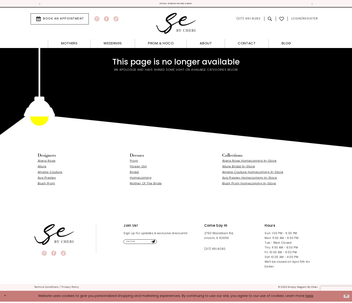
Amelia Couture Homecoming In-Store (252, 173)
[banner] (54, 235)
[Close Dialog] (7, 297)
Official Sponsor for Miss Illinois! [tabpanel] (176, 4)
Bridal (134, 173)
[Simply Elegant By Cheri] (176, 24)
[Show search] (270, 20)
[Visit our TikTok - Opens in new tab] (115, 20)
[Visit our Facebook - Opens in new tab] (106, 20)
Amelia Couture (50, 173)
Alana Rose (47, 162)
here (309, 297)
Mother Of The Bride (146, 184)
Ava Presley (47, 179)
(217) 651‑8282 (215, 250)
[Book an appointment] (60, 20)
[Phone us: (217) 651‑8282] (248, 20)
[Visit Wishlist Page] (282, 20)
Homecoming (140, 179)
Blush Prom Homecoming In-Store (249, 184)
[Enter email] (153, 244)
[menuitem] (60, 20)
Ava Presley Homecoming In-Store (249, 179)
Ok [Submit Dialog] (344, 297)
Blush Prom (46, 184)
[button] (304, 20)
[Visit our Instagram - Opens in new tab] (96, 20)
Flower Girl (138, 167)
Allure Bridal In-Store (238, 167)
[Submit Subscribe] (177, 244)
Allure (42, 167)
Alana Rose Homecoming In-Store (249, 162)
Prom (134, 162)
